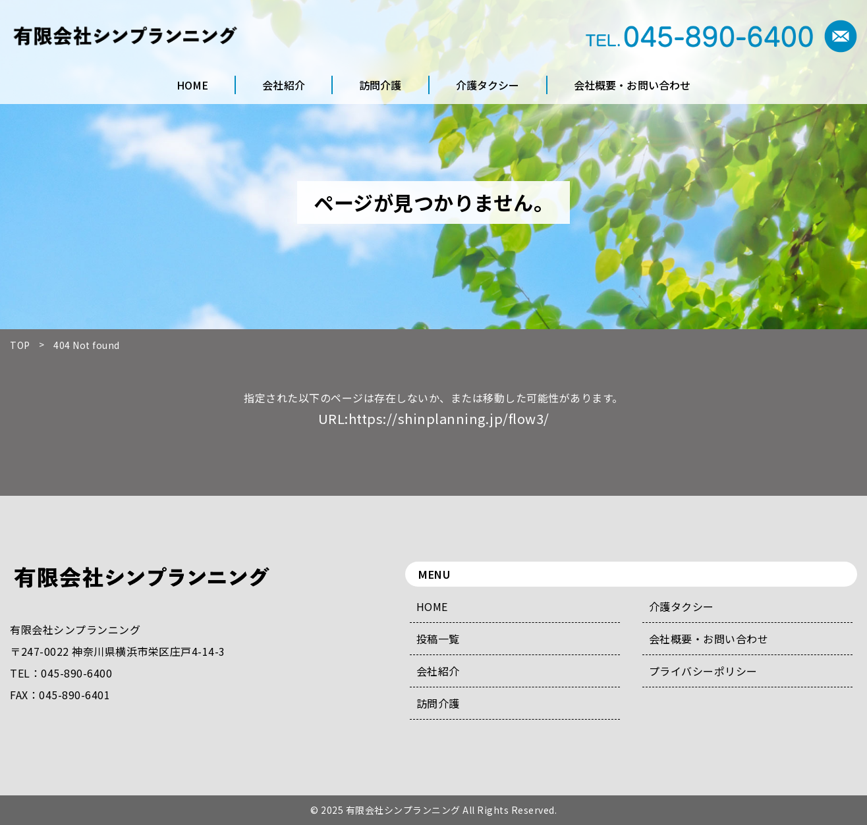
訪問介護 (438, 703)
